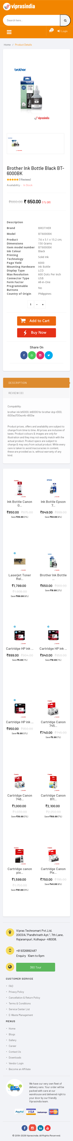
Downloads (15, 1057)
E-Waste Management (21, 1015)
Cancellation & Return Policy (24, 997)
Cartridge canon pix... (20, 871)
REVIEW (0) (16, 394)
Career (12, 1045)
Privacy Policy (16, 991)
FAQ (11, 986)
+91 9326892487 (26, 950)
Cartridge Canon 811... (53, 797)
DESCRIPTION (18, 384)
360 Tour (35, 967)
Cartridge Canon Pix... (53, 871)
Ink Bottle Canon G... (19, 503)
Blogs (12, 1034)
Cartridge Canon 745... (53, 724)
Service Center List (19, 1009)
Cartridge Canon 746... (19, 797)
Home (7, 44)
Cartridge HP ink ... (19, 648)
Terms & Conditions (20, 1003)
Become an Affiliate (20, 1069)
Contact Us (15, 1051)
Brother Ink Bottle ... (53, 577)
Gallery (12, 1040)
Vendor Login (16, 1063)
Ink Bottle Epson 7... (53, 503)
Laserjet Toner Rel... (20, 577)
